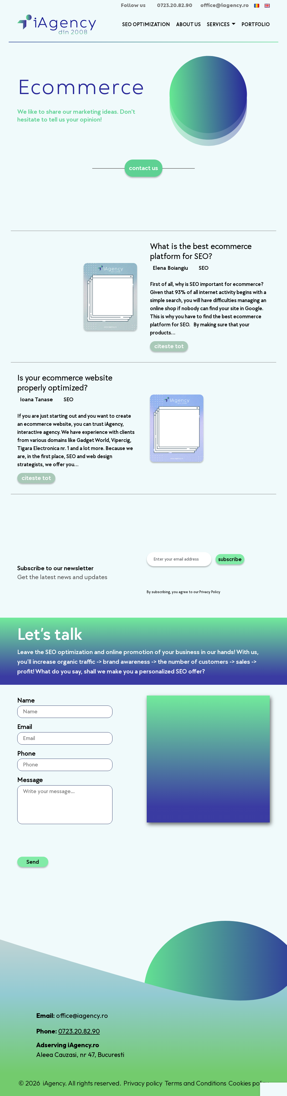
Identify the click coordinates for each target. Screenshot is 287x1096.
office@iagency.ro (224, 5)
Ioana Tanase (36, 399)
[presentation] (188, 578)
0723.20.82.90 (174, 5)
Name (26, 700)
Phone (26, 754)
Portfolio (255, 24)
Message (30, 780)
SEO (204, 268)
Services (219, 24)
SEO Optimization (146, 24)
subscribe (230, 559)
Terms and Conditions (195, 1083)
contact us (143, 168)
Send (32, 861)
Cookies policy (248, 1083)
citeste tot (169, 346)
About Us (188, 24)
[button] (232, 24)
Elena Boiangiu (170, 268)
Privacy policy (143, 1083)
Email (24, 727)
